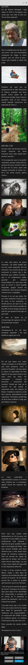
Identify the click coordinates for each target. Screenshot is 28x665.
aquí (3, 627)
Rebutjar (9, 661)
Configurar (19, 657)
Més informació (9, 657)
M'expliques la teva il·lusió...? (11, 630)
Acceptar (19, 661)
